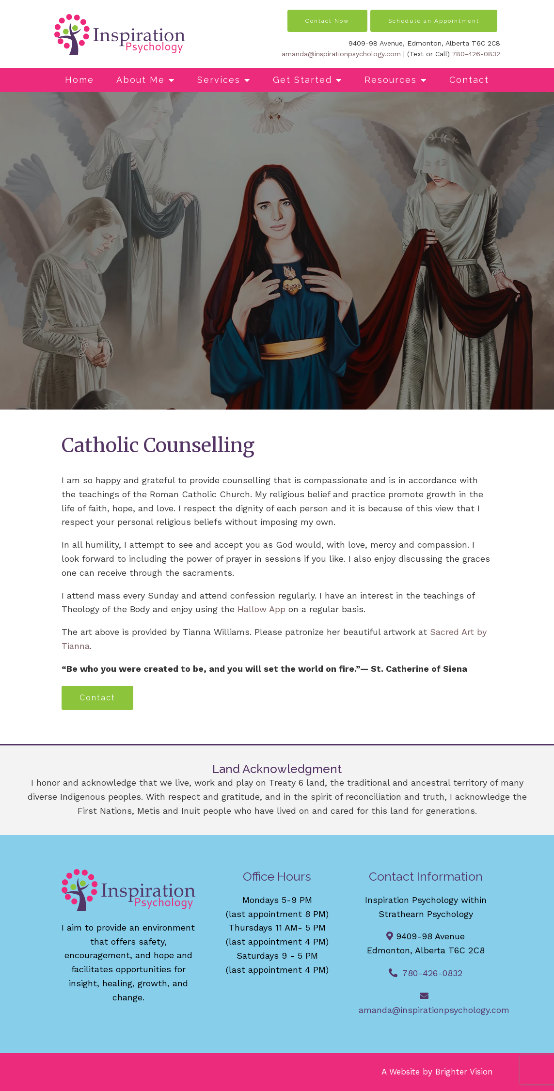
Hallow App (261, 609)
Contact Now (327, 20)
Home (79, 80)
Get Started (302, 80)
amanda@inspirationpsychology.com (341, 54)
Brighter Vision (464, 1071)
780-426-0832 (476, 54)
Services (218, 80)
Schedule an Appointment (433, 20)
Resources (390, 80)
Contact (469, 80)
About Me (140, 80)
